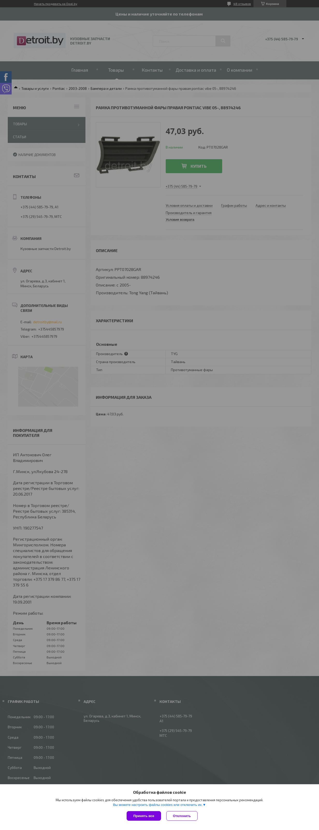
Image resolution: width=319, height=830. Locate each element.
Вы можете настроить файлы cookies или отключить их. (157, 805)
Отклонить (182, 816)
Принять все (143, 816)
